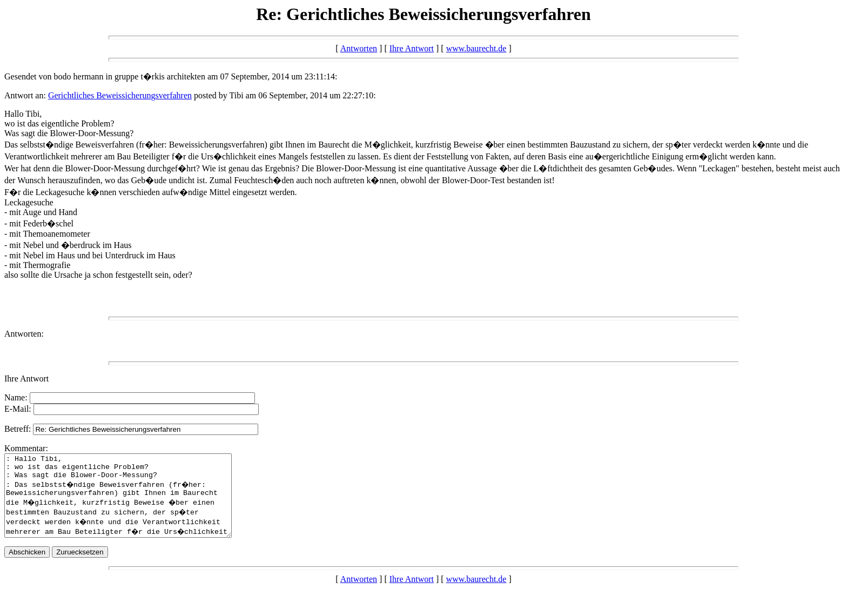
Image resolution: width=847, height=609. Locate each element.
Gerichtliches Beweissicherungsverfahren (120, 95)
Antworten (358, 48)
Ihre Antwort (411, 48)
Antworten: (24, 333)
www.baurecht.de (476, 48)
